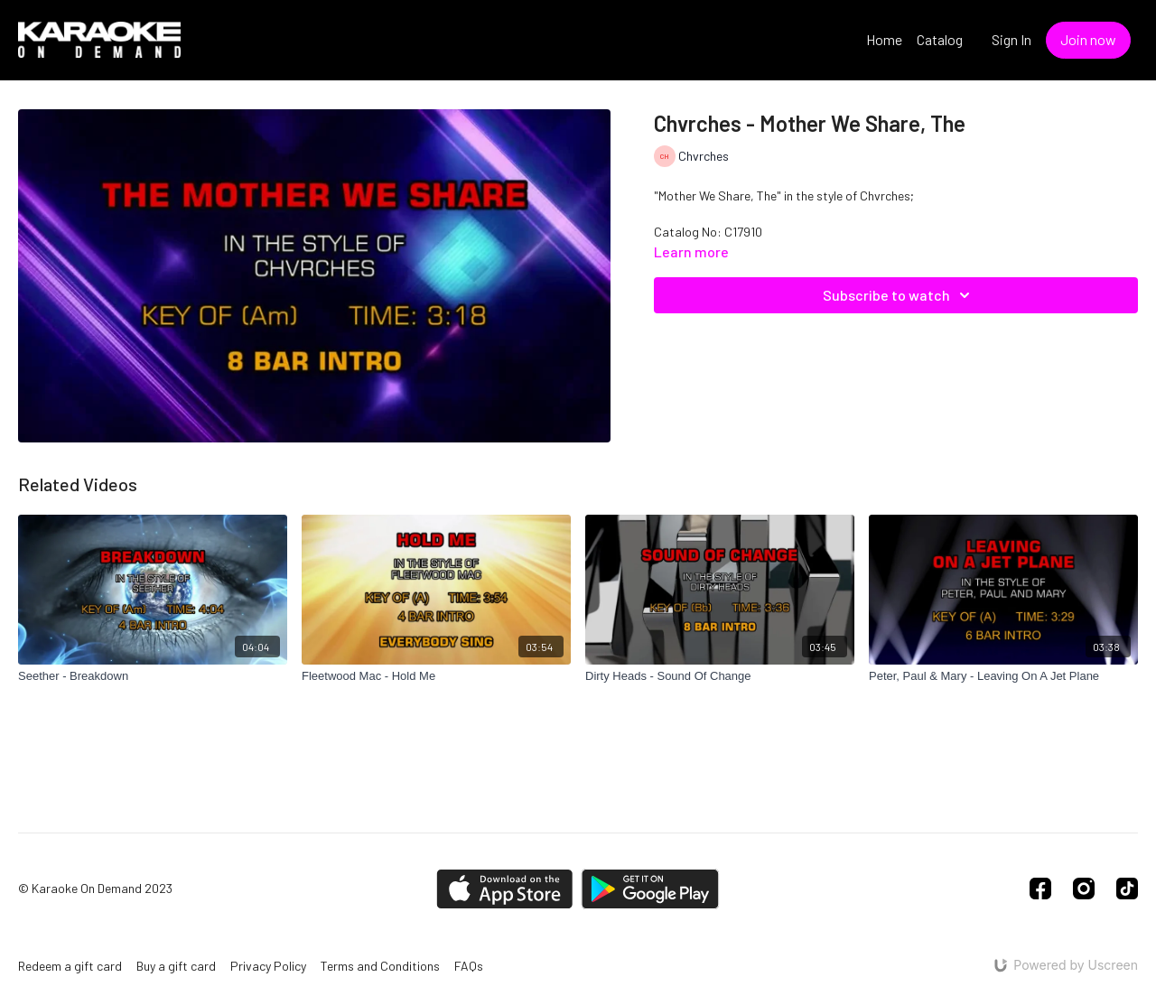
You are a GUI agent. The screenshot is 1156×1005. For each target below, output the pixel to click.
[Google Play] (650, 889)
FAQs (468, 965)
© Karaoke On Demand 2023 (95, 888)
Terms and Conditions (380, 965)
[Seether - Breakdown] (152, 676)
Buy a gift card (176, 965)
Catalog (940, 39)
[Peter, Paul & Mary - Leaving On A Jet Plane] (1003, 676)
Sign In (1011, 39)
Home (884, 39)
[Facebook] (1040, 888)
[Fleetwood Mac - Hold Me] (436, 676)
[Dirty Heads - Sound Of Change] (719, 676)
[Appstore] (504, 889)
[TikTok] (1127, 888)
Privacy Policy (268, 965)
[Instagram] (1084, 888)
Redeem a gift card (70, 965)
